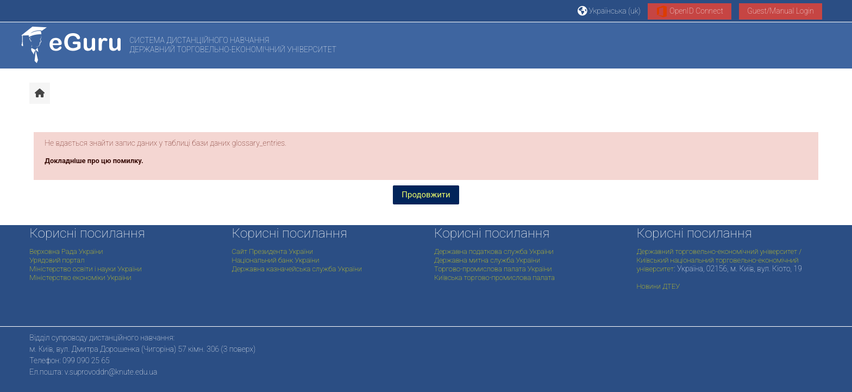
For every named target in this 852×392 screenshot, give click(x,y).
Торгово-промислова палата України (493, 269)
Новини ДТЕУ (658, 286)
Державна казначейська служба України (297, 269)
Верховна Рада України (66, 251)
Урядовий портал (56, 260)
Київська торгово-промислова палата (494, 277)
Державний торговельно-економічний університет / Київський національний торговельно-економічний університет (718, 260)
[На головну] (71, 45)
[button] (609, 10)
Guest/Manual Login (780, 11)
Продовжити (426, 195)
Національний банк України (276, 260)
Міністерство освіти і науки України (85, 269)
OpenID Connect (689, 11)
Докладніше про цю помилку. (94, 161)
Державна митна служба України (487, 260)
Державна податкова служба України (494, 251)
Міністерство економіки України (80, 277)
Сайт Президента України (273, 251)
